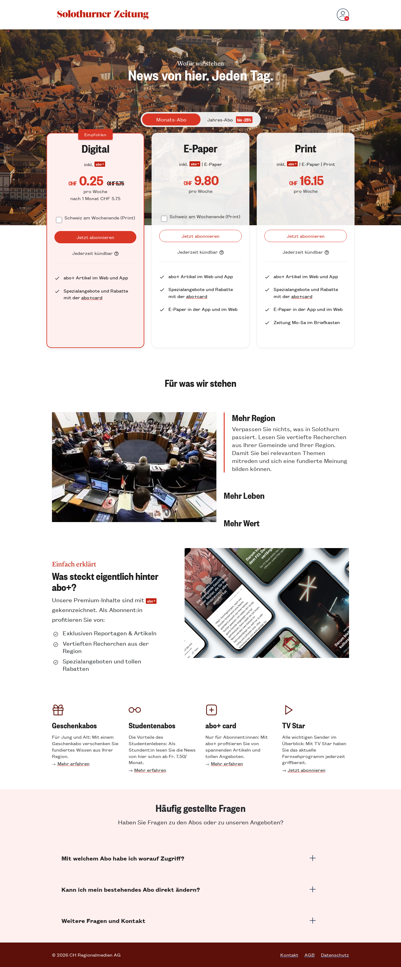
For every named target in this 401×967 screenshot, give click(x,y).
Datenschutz (335, 955)
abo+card (91, 297)
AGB (309, 955)
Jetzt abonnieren (307, 770)
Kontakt (289, 955)
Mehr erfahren (73, 763)
